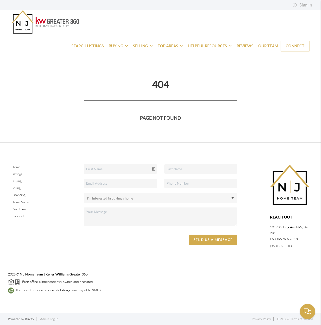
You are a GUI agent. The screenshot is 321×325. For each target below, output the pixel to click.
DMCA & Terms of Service (295, 319)
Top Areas (170, 46)
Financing (18, 195)
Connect (295, 46)
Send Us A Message (213, 240)
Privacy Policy (261, 319)
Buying (118, 46)
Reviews (245, 46)
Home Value (20, 202)
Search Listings (87, 46)
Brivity (29, 319)
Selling (143, 46)
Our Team (268, 46)
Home (16, 167)
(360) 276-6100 (281, 246)
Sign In (302, 5)
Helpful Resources (210, 46)
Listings (17, 174)
